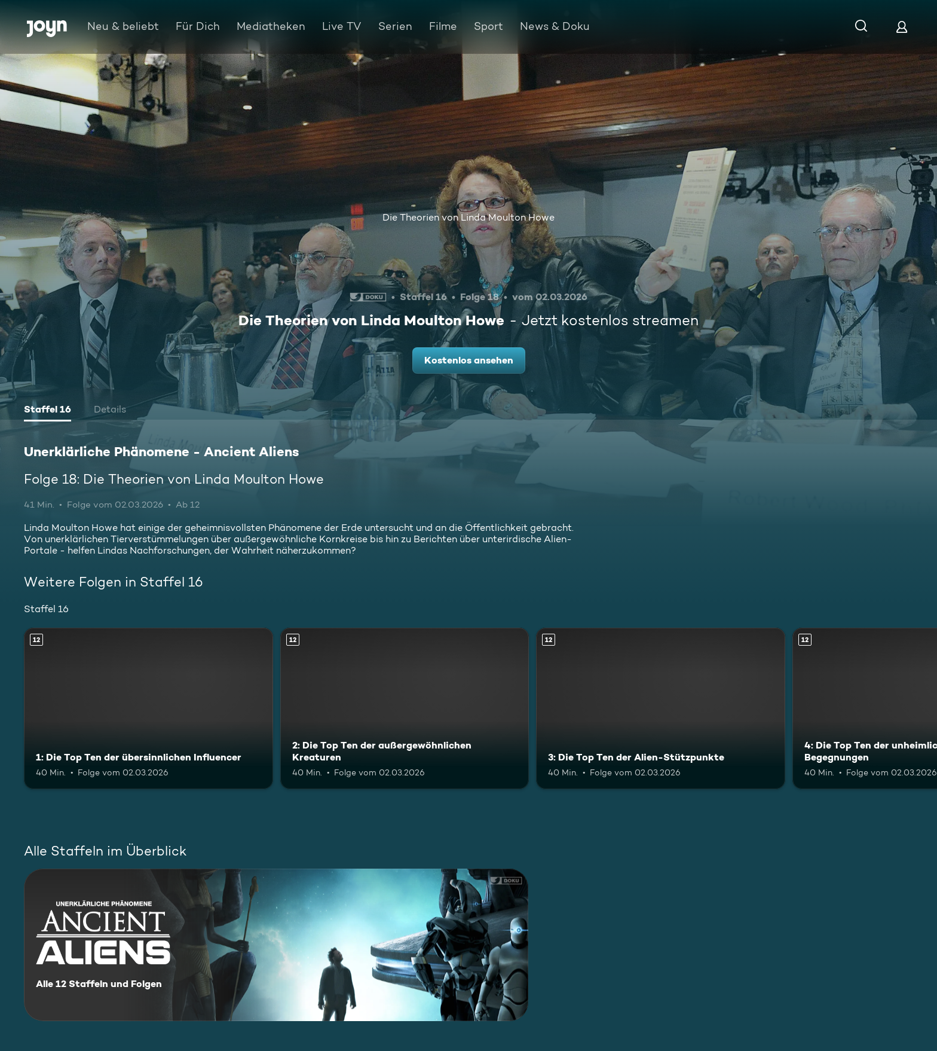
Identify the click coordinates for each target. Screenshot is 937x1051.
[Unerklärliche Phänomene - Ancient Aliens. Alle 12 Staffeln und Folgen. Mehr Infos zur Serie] (276, 945)
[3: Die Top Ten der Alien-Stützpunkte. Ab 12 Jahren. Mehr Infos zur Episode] (660, 709)
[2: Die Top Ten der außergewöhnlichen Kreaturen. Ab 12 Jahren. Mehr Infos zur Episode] (404, 709)
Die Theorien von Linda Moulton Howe (468, 217)
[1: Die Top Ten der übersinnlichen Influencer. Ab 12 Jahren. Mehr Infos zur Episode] (148, 709)
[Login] (901, 26)
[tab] (48, 410)
